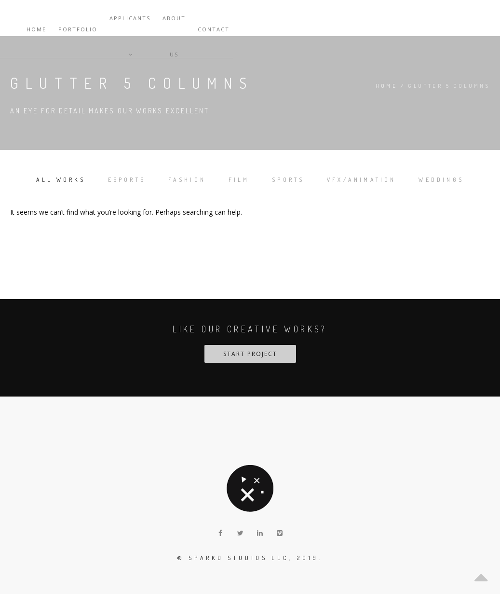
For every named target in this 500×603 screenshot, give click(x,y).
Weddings (250, 189)
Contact (474, 18)
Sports (335, 179)
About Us (429, 18)
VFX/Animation (419, 179)
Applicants (376, 18)
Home (279, 18)
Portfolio (320, 18)
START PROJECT (250, 363)
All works (69, 179)
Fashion (216, 179)
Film (277, 179)
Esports (145, 179)
